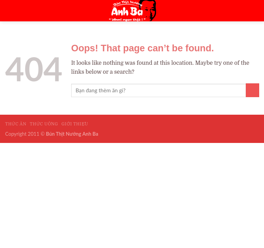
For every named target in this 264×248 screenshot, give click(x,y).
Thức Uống (44, 124)
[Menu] (249, 10)
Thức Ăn (15, 124)
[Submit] (252, 90)
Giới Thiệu (75, 124)
